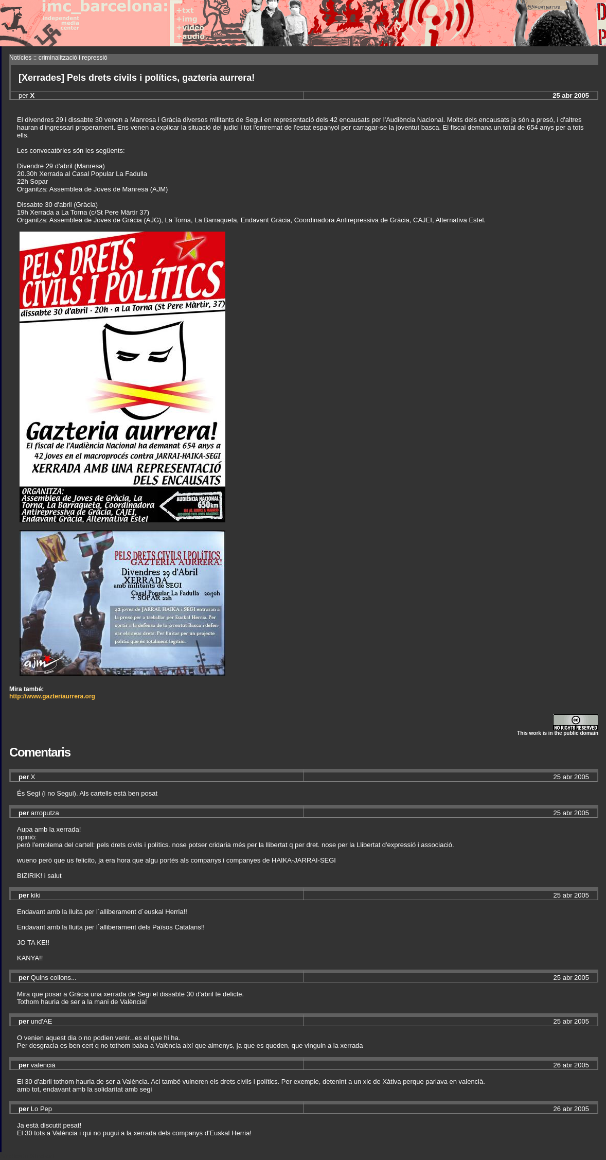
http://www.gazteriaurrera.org (52, 696)
